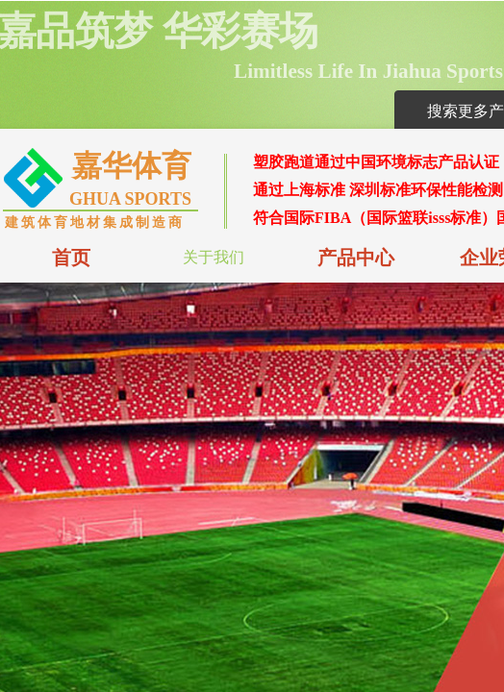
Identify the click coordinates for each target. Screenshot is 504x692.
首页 (71, 257)
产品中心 (355, 257)
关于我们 (213, 257)
